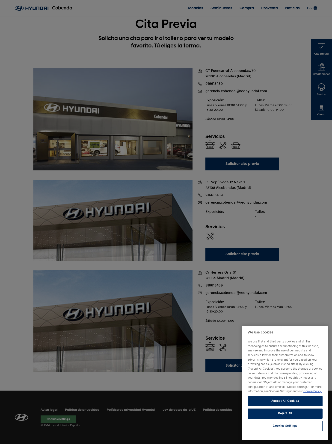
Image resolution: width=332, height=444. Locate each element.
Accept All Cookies (285, 401)
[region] (285, 383)
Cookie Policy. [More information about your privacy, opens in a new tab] (312, 391)
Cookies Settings (285, 425)
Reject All (285, 413)
